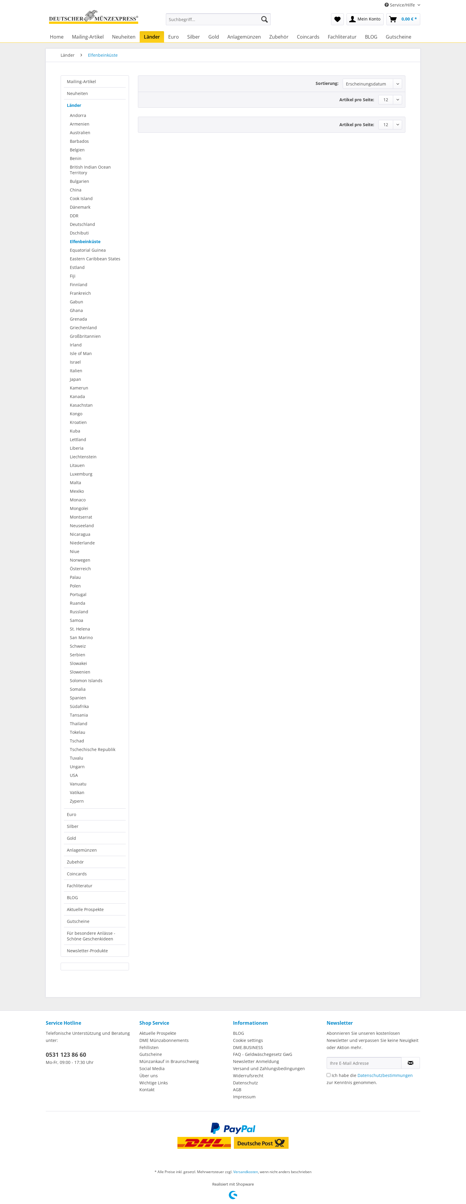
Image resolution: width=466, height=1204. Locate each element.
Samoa (76, 620)
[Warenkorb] (403, 19)
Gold (71, 838)
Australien (80, 132)
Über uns (148, 1075)
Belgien (77, 150)
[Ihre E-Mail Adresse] (364, 1063)
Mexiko (77, 491)
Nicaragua (80, 534)
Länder (74, 105)
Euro (71, 814)
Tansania (79, 715)
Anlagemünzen (82, 850)
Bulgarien (79, 181)
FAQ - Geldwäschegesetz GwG (262, 1054)
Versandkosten (245, 1171)
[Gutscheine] (398, 36)
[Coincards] (308, 36)
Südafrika (79, 706)
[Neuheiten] (124, 36)
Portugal (78, 594)
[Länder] (152, 36)
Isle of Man (81, 353)
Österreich (80, 568)
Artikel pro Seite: (356, 99)
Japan (75, 379)
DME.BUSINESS (248, 1047)
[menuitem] (218, 22)
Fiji (72, 276)
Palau (75, 577)
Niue (74, 551)
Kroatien (78, 422)
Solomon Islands (86, 680)
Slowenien (80, 672)
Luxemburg (81, 474)
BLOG (72, 897)
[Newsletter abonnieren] (410, 1063)
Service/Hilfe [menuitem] (400, 5)
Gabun (76, 302)
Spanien (78, 698)
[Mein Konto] (365, 19)
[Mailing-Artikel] (88, 36)
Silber (72, 826)
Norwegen (80, 560)
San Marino (81, 637)
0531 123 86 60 (66, 1055)
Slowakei (78, 663)
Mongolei (79, 508)
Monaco (78, 500)
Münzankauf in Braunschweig (169, 1061)
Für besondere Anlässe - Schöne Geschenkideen (91, 936)
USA (74, 775)
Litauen (77, 465)
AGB (237, 1089)
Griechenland (83, 327)
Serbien (77, 655)
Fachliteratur (79, 885)
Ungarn (77, 766)
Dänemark (80, 207)
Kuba (75, 431)
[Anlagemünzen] (244, 36)
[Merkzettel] (337, 19)
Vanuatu (78, 784)
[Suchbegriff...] (218, 19)
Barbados (79, 141)
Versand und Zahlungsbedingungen (269, 1068)
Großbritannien (85, 336)
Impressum (244, 1097)
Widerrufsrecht (248, 1075)
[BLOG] (371, 36)
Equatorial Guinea (88, 250)
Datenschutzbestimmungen (385, 1075)
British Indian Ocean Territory (90, 169)
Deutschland (82, 224)
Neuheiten (77, 93)
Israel (75, 362)
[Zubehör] (279, 36)
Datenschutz (245, 1083)
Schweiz (78, 646)
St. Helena (80, 629)
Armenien (79, 124)
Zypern (77, 801)
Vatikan (77, 792)
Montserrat (81, 517)
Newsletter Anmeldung (256, 1061)
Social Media (152, 1068)
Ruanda (77, 603)
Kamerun (79, 388)
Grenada (78, 319)
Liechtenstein (83, 457)
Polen (75, 586)
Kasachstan (81, 405)
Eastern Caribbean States (95, 259)
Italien (76, 370)
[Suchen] (264, 19)
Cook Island (81, 198)
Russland (79, 611)
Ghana (76, 310)
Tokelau (77, 732)
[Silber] (193, 36)
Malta (75, 482)
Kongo (76, 413)
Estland (77, 267)
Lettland (78, 439)
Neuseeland (82, 525)
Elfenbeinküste (85, 241)
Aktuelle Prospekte (85, 909)
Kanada (77, 396)
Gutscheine (78, 921)
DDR (74, 215)
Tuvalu (76, 758)
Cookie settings (248, 1040)
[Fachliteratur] (342, 36)
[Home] (57, 36)
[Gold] (213, 36)
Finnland (78, 284)
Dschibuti (79, 233)
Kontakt (147, 1089)
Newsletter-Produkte (87, 950)
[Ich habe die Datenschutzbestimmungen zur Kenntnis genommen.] (328, 1075)
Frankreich (80, 293)
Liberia (77, 448)
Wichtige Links (153, 1083)
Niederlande (82, 543)
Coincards (77, 874)
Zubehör (75, 862)
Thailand (78, 723)
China (75, 190)
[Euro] (173, 36)
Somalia (78, 689)
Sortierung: (327, 83)
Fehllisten (149, 1047)
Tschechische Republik (92, 749)
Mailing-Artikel (81, 81)
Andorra (78, 115)
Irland (76, 345)
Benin (75, 158)
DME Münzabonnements (164, 1040)
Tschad (77, 741)
